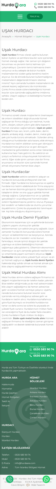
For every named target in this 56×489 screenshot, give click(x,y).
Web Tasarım (38, 485)
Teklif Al (6, 401)
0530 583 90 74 (44, 4)
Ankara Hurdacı (38, 392)
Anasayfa (6, 36)
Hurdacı (6, 436)
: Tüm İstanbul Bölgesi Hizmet (29, 467)
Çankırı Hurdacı (38, 417)
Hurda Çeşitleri (9, 393)
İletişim (6, 405)
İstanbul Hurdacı (38, 388)
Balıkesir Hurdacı (39, 396)
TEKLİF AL (35, 16)
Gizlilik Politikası (13, 481)
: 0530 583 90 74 (22, 454)
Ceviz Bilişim (18, 485)
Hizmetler (7, 388)
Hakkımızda (8, 384)
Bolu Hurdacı (37, 405)
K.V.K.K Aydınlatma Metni (38, 481)
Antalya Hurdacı (38, 400)
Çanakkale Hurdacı (39, 413)
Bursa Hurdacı (37, 409)
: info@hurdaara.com (24, 463)
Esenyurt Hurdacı (11, 432)
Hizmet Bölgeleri (23, 36)
